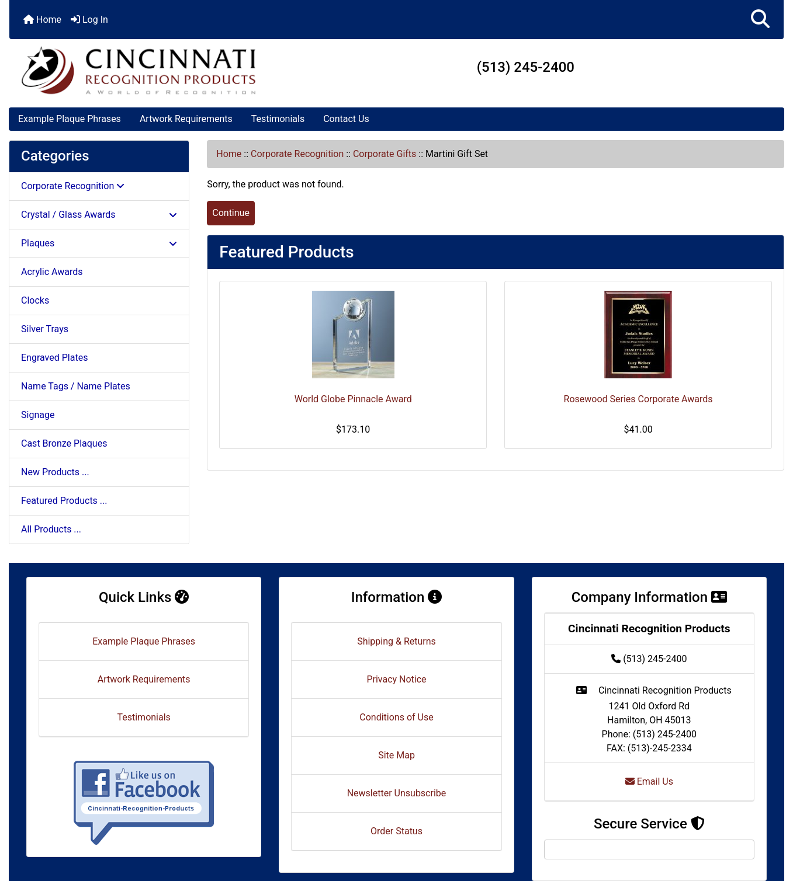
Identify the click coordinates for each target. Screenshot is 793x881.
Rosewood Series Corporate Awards (638, 399)
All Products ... (51, 529)
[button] (760, 19)
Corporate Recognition (297, 153)
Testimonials (277, 118)
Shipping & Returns (396, 641)
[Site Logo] (138, 70)
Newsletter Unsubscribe (396, 793)
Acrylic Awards (52, 271)
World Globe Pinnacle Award (353, 399)
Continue (231, 212)
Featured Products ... (64, 500)
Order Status (396, 831)
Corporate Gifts (384, 153)
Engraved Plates (54, 357)
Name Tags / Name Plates (75, 386)
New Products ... (55, 472)
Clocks (35, 300)
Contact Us (346, 118)
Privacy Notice (396, 679)
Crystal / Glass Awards (99, 214)
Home (42, 19)
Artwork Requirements (186, 118)
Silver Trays (44, 329)
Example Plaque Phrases (69, 118)
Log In (89, 19)
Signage (37, 414)
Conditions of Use (396, 717)
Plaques (99, 243)
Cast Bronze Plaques (64, 443)
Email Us (649, 781)
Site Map (396, 755)
